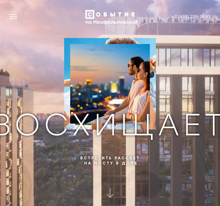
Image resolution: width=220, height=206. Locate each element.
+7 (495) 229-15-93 (191, 16)
